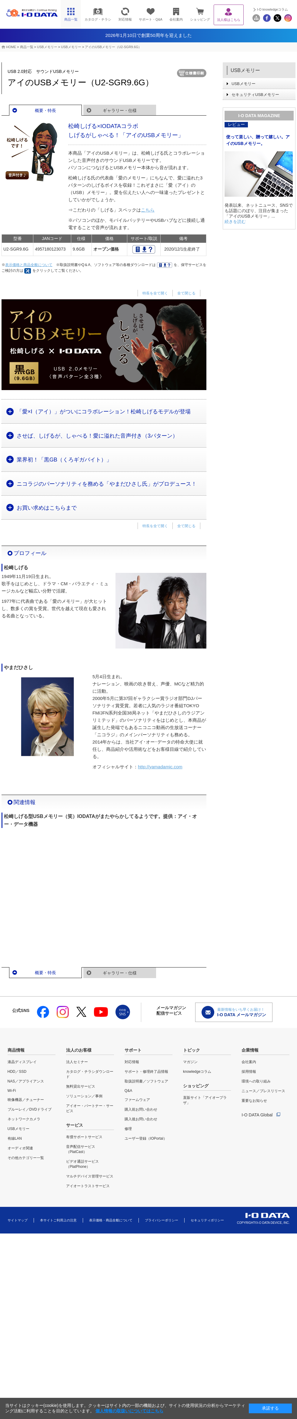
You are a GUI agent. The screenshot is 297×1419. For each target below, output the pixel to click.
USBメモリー (47, 47)
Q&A (128, 1091)
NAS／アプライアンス (26, 1081)
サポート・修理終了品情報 (146, 1071)
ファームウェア (137, 1100)
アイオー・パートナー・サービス (89, 1108)
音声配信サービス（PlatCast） (80, 1149)
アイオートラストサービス (88, 1186)
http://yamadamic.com (160, 766)
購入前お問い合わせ (141, 1109)
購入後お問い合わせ (141, 1119)
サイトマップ (18, 1220)
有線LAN (15, 1138)
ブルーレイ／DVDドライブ (30, 1109)
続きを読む (235, 221)
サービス (74, 1125)
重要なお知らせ (254, 1101)
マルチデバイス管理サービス (89, 1176)
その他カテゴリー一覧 (26, 1158)
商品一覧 (26, 47)
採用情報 (249, 1071)
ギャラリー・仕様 (120, 110)
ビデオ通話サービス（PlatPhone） (82, 1164)
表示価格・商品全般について (110, 1220)
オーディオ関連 (20, 1148)
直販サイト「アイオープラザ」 (205, 1100)
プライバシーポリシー (161, 1220)
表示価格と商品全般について (28, 265)
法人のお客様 (79, 1050)
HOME (11, 47)
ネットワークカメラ (24, 1119)
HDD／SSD (17, 1071)
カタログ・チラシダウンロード (89, 1074)
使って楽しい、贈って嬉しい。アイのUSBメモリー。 (258, 140)
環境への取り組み (256, 1081)
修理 (128, 1129)
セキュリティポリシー (207, 1220)
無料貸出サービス (80, 1086)
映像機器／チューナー (26, 1100)
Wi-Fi (12, 1091)
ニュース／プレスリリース (263, 1091)
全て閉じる (186, 293)
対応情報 (132, 1062)
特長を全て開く (155, 293)
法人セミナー (77, 1062)
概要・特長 (45, 110)
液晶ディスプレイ (22, 1062)
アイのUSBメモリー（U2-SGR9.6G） (113, 47)
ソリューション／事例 (84, 1096)
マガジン (190, 1062)
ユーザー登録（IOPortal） (146, 1138)
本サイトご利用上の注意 (58, 1220)
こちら (148, 209)
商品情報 (16, 1050)
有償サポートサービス (84, 1137)
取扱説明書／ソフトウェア (146, 1081)
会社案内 (249, 1062)
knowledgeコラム (197, 1071)
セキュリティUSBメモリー (255, 94)
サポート (133, 1050)
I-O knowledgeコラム (272, 9)
